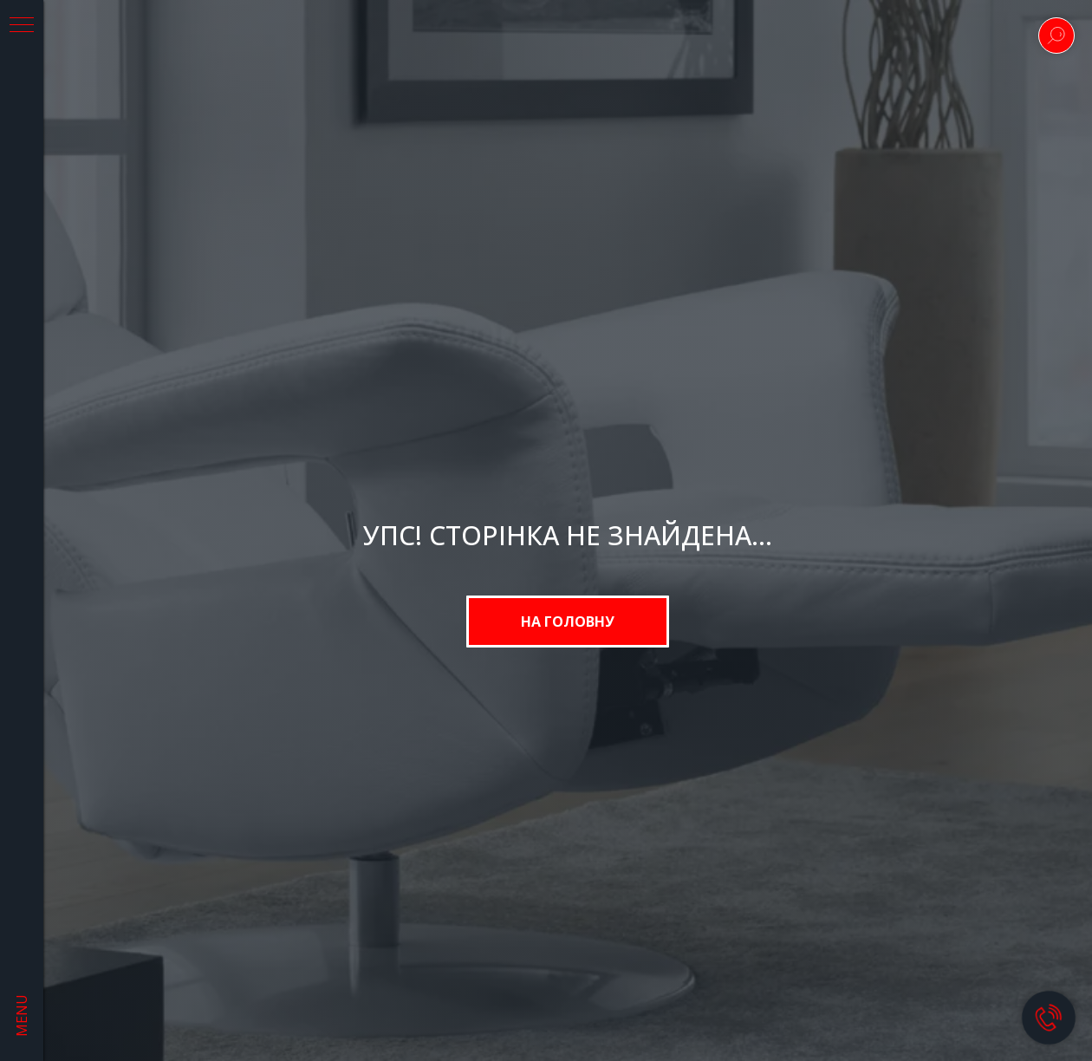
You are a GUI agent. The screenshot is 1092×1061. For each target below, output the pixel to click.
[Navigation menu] (22, 26)
